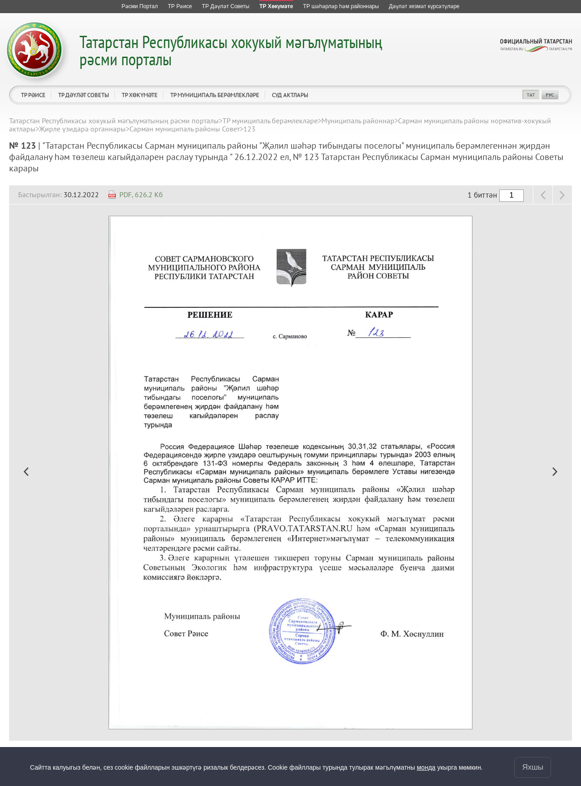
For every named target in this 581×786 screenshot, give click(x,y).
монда (426, 767)
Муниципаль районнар (357, 120)
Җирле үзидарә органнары (82, 128)
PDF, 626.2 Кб (141, 194)
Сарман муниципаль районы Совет (184, 128)
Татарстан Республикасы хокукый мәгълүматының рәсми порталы (230, 50)
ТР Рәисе (33, 95)
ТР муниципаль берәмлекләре (214, 95)
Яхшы (532, 767)
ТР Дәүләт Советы (83, 95)
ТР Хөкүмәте (140, 95)
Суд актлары (290, 95)
